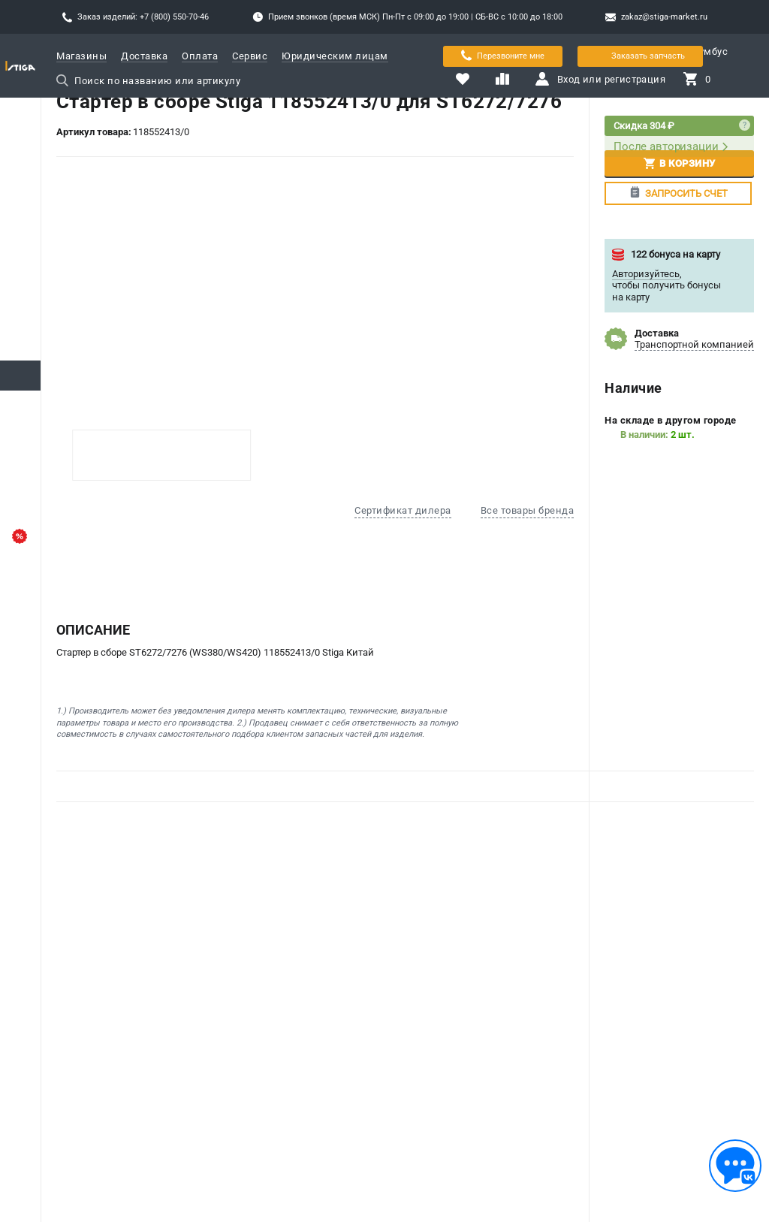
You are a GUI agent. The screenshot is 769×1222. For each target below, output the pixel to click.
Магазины (81, 56)
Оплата (200, 56)
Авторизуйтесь (646, 273)
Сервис (249, 56)
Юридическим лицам (335, 56)
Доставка (144, 56)
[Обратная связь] (735, 1165)
